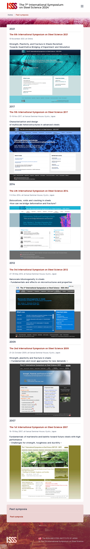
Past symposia (16, 516)
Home (10, 15)
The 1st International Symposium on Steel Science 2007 (38, 427)
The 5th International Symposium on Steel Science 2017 (38, 112)
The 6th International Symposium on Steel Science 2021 (38, 34)
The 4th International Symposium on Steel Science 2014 (38, 190)
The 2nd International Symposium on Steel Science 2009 (39, 348)
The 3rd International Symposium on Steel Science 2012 (38, 269)
